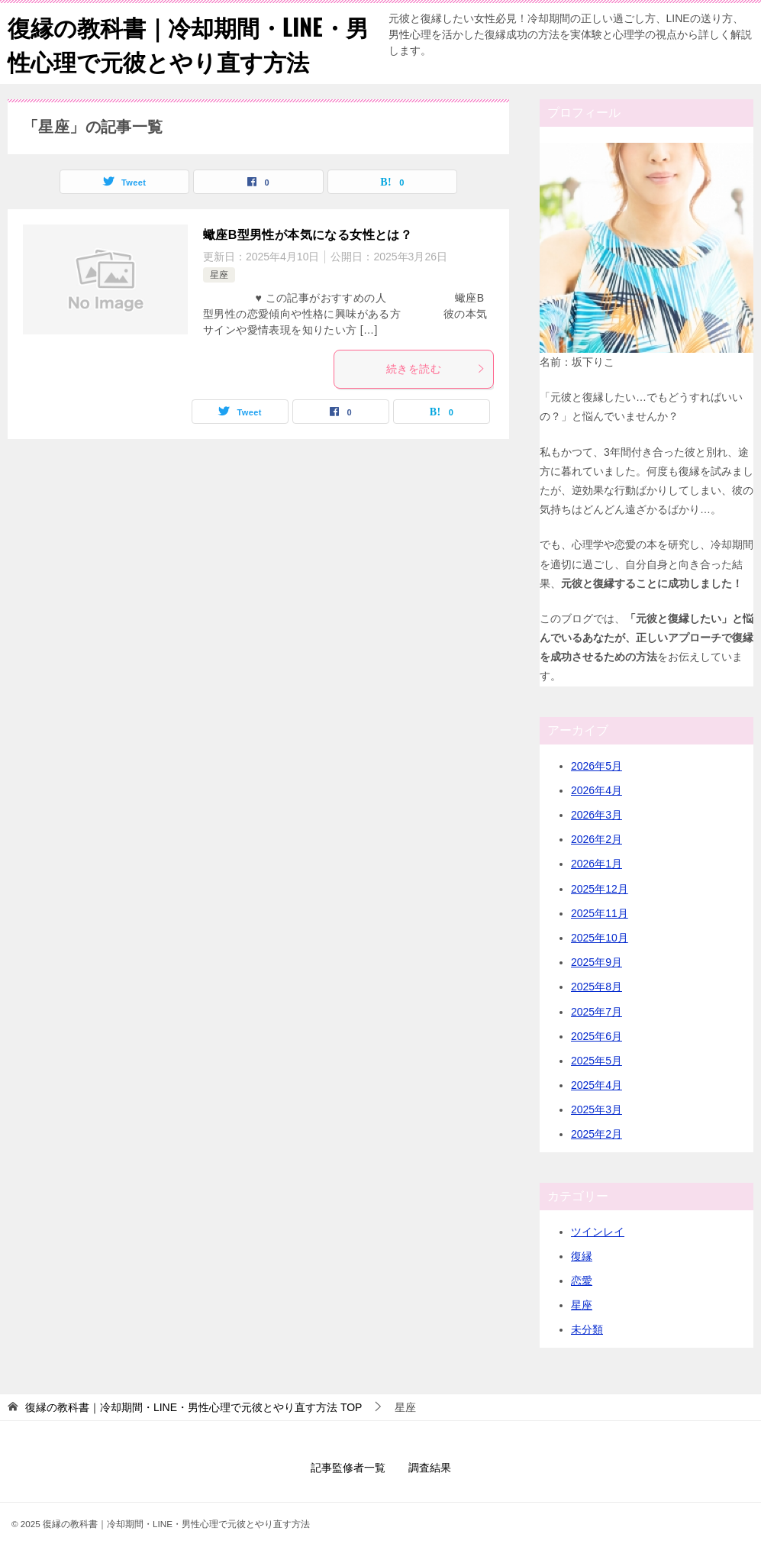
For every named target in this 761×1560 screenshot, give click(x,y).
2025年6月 (596, 1036)
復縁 (581, 1256)
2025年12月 (599, 889)
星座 (219, 275)
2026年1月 (596, 864)
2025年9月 (596, 962)
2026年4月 (596, 790)
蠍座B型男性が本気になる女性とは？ (307, 234)
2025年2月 (596, 1134)
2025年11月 (599, 913)
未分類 (587, 1329)
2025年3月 (596, 1109)
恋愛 (581, 1280)
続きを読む (435, 369)
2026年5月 (596, 766)
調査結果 (429, 1467)
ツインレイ (597, 1232)
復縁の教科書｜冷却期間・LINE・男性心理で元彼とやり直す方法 (188, 43)
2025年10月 (599, 938)
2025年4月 (596, 1085)
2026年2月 (596, 839)
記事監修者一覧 (348, 1467)
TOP (194, 1407)
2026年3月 (596, 815)
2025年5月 (596, 1061)
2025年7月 (596, 1012)
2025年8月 (596, 986)
